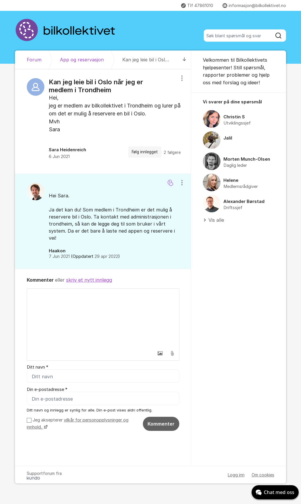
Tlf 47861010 (197, 5)
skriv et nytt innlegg (89, 280)
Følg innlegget (145, 151)
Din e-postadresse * (47, 389)
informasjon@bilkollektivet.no (254, 5)
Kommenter (161, 424)
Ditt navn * (37, 367)
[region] (103, 121)
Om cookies (263, 474)
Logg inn (236, 474)
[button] (159, 353)
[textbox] (103, 318)
